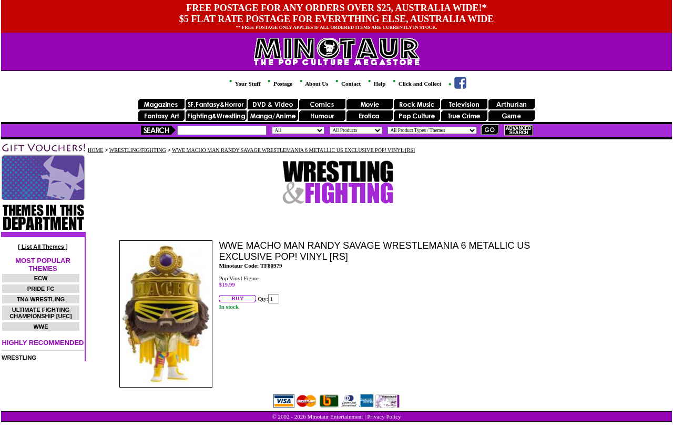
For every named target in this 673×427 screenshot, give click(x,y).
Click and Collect (416, 83)
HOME (95, 150)
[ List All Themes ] (42, 246)
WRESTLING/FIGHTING (137, 150)
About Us (313, 83)
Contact (347, 83)
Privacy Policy (384, 416)
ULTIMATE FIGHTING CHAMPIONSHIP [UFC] (40, 313)
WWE (40, 326)
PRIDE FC (40, 289)
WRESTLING (19, 357)
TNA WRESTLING (41, 299)
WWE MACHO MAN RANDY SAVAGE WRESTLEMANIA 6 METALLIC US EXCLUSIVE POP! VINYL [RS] (293, 150)
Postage (279, 83)
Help (375, 83)
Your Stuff (244, 83)
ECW (41, 278)
